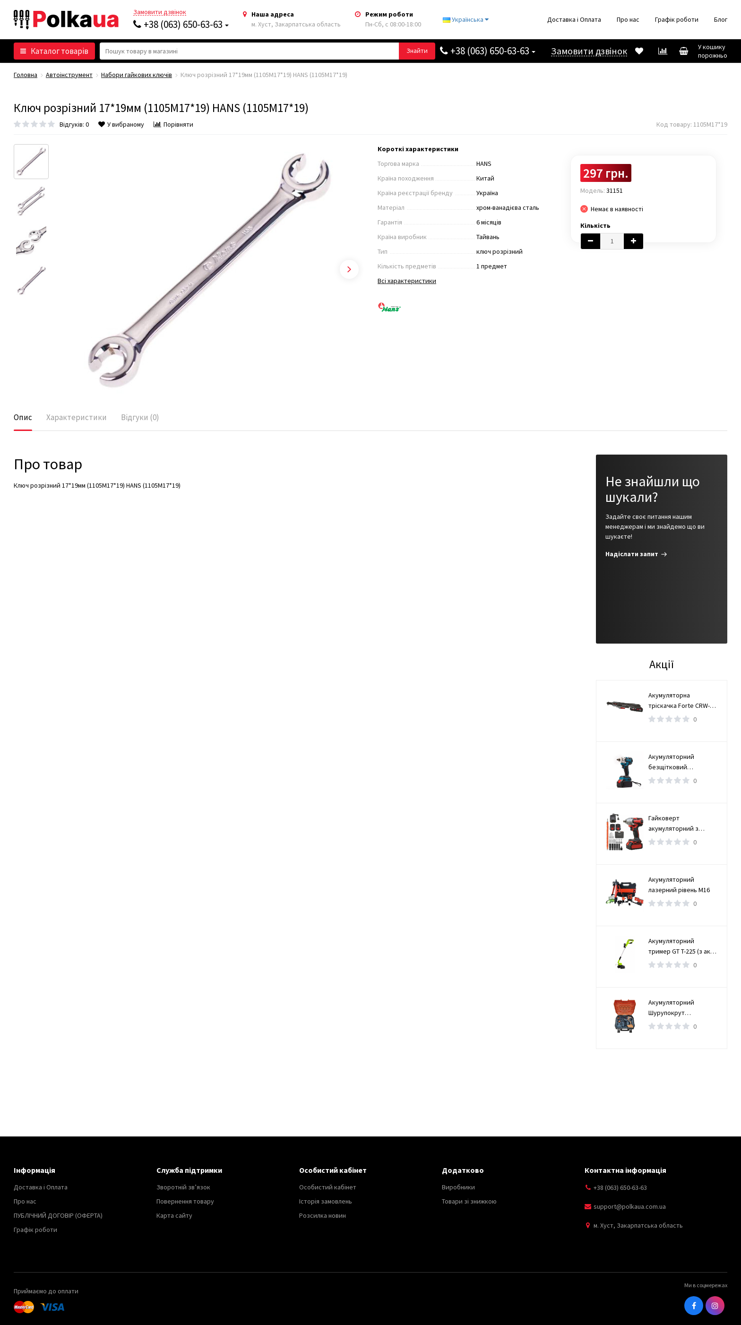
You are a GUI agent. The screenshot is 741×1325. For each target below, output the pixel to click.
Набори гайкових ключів (136, 74)
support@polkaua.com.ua (630, 1206)
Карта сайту (174, 1215)
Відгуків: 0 (74, 124)
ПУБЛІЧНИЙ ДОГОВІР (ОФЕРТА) (58, 1215)
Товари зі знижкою (469, 1201)
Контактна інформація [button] (625, 1170)
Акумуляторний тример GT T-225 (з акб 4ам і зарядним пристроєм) (681, 946)
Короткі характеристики (418, 149)
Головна (25, 74)
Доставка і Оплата (574, 19)
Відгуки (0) (140, 417)
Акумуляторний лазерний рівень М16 (679, 884)
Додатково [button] (463, 1170)
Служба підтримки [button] (189, 1170)
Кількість (595, 225)
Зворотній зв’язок (183, 1187)
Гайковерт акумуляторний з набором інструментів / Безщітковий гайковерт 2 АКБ (682, 824)
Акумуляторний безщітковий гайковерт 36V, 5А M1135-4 (674, 762)
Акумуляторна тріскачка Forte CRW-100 (679, 701)
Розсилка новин (322, 1215)
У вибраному (121, 124)
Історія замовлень (325, 1201)
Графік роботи (676, 19)
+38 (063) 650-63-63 (181, 24)
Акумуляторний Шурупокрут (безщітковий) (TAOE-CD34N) (679, 1008)
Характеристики (76, 417)
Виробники (458, 1187)
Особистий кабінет (327, 1187)
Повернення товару (185, 1201)
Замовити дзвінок (159, 12)
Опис (23, 417)
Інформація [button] (34, 1170)
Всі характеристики (407, 280)
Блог (720, 19)
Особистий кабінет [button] (333, 1170)
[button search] (417, 51)
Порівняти (173, 124)
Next (349, 269)
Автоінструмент (69, 74)
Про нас (628, 19)
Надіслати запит (636, 554)
